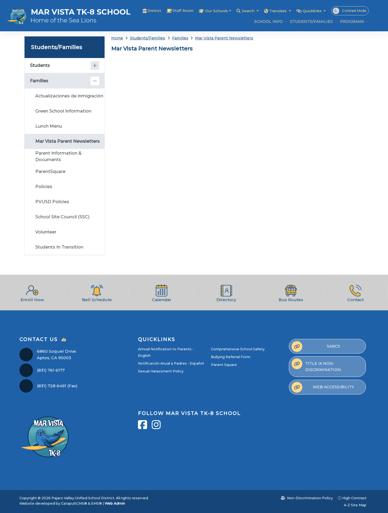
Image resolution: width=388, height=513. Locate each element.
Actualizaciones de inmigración (69, 95)
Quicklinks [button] (311, 10)
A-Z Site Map (352, 505)
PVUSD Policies (52, 201)
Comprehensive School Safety (238, 349)
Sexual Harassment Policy (160, 371)
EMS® (96, 503)
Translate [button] (274, 10)
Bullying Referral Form (230, 357)
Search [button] (242, 10)
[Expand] (95, 65)
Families (180, 38)
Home (117, 38)
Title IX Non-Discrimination (316, 365)
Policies (43, 186)
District (141, 10)
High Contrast (354, 498)
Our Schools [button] (208, 10)
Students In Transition (59, 247)
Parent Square (224, 365)
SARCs (316, 346)
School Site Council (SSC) (62, 216)
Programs (352, 21)
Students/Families (311, 21)
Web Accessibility (323, 387)
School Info (269, 21)
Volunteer (45, 232)
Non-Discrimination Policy (307, 498)
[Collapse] (95, 81)
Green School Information (63, 111)
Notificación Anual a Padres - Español (171, 363)
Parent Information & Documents (58, 156)
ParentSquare (50, 171)
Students (40, 65)
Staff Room (171, 10)
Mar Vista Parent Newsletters (224, 38)
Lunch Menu (48, 126)
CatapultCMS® (74, 503)
